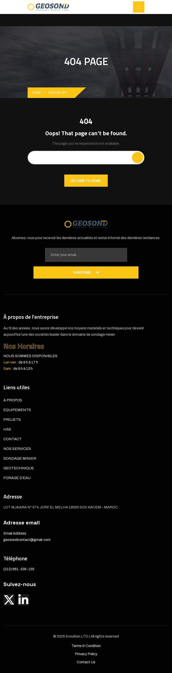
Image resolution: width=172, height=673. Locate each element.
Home (36, 92)
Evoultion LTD (77, 636)
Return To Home (86, 180)
